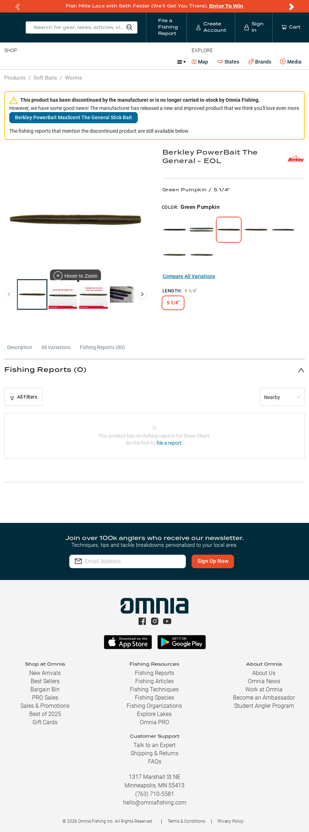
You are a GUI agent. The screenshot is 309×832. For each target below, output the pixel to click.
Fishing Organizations (154, 705)
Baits (10, 62)
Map (200, 62)
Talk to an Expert (154, 745)
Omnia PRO (154, 722)
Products (15, 78)
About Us (263, 673)
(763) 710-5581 (154, 794)
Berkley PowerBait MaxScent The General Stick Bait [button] (73, 117)
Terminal (106, 62)
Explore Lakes (154, 714)
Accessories (141, 62)
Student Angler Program (264, 705)
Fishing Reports (154, 673)
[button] (154, 370)
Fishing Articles (154, 681)
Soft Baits (45, 78)
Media (291, 61)
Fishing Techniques (154, 689)
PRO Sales (45, 697)
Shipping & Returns (154, 753)
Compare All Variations (189, 276)
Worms (73, 78)
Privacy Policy (231, 821)
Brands (259, 62)
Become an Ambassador (264, 697)
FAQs (154, 761)
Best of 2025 (45, 714)
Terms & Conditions (186, 821)
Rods (54, 62)
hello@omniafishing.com (154, 802)
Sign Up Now (216, 561)
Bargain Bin (45, 689)
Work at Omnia (264, 689)
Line (32, 62)
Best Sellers (45, 681)
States (228, 62)
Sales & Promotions (45, 705)
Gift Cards (44, 722)
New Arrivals (45, 673)
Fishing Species (154, 697)
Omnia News (264, 681)
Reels (78, 62)
